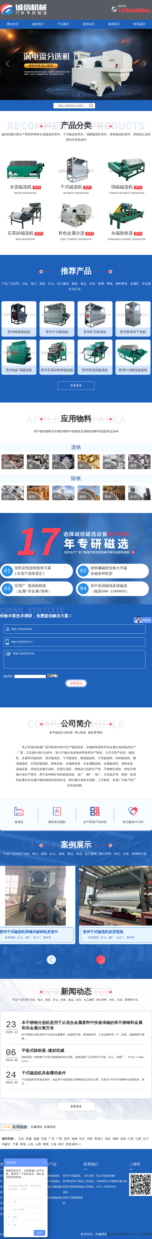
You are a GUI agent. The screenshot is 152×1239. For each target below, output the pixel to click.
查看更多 (76, 385)
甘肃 (44, 1139)
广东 (52, 1139)
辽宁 (146, 1139)
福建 (36, 1139)
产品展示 (63, 24)
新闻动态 (89, 24)
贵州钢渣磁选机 (51, 1175)
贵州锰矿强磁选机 (52, 1186)
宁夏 (15, 1144)
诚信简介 (38, 24)
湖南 (115, 1139)
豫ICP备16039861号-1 (123, 1234)
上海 (53, 1144)
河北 (82, 1139)
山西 (38, 1144)
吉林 (123, 1139)
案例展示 (114, 24)
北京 (21, 1139)
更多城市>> (73, 1144)
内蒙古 (6, 1144)
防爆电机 (50, 1127)
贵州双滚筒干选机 (73, 1181)
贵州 (67, 1139)
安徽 (29, 1139)
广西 (59, 1139)
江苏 (131, 1139)
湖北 (108, 1139)
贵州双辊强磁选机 (52, 1197)
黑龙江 (98, 1139)
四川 (61, 1144)
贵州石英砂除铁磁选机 (73, 1189)
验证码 (8, 676)
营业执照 (146, 1234)
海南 (74, 1139)
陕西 (46, 1144)
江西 (138, 1139)
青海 (23, 1144)
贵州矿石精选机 (51, 1181)
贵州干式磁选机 (72, 1175)
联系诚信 (139, 24)
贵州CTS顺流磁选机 (73, 1200)
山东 (30, 1144)
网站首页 (12, 24)
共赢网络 (36, 1127)
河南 (90, 1139)
